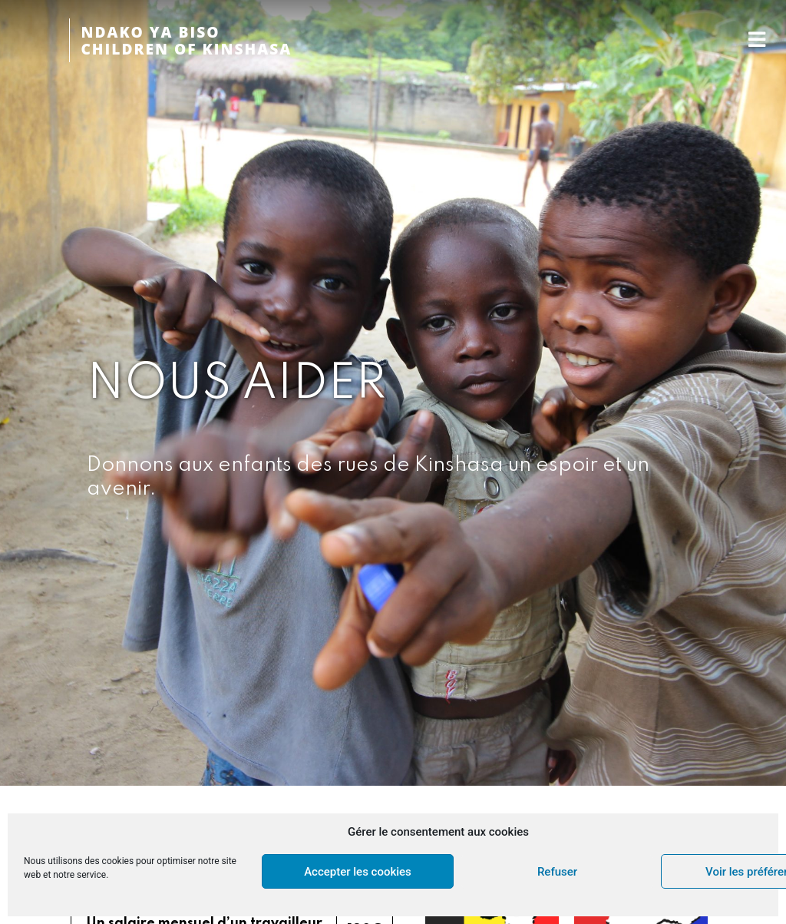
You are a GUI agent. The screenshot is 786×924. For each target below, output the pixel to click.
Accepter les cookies (357, 872)
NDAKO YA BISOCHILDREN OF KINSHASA (186, 40)
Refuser (557, 872)
